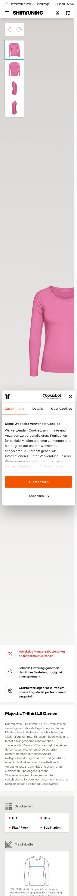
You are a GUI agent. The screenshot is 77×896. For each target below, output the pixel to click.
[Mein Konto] (57, 13)
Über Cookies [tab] (61, 408)
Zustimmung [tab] (14, 408)
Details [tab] (38, 408)
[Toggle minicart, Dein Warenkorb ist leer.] (68, 13)
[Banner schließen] (70, 396)
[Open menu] (7, 13)
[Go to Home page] (28, 13)
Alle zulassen (38, 482)
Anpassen (38, 496)
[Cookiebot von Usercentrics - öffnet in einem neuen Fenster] (45, 396)
